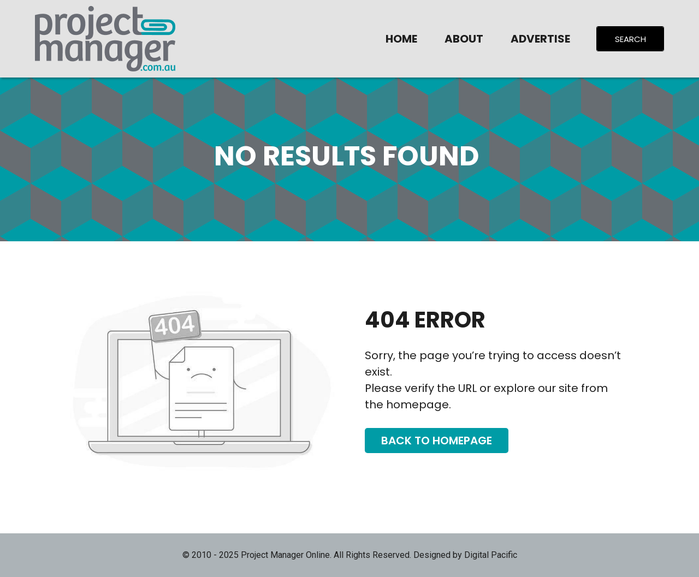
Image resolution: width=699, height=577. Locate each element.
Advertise (540, 38)
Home (401, 38)
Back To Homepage (436, 440)
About (464, 38)
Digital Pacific (490, 555)
